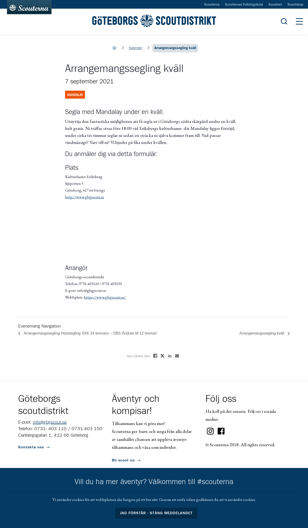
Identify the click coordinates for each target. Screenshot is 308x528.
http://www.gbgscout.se (84, 197)
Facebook (221, 431)
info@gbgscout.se (50, 422)
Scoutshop (295, 4)
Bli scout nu (123, 460)
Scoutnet (275, 4)
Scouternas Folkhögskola (244, 4)
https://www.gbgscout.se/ (105, 297)
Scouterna (212, 4)
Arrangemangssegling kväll (262, 333)
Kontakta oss (31, 447)
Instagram (210, 431)
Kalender (135, 48)
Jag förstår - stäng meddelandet (156, 513)
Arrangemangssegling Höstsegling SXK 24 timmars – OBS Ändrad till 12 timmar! (90, 333)
